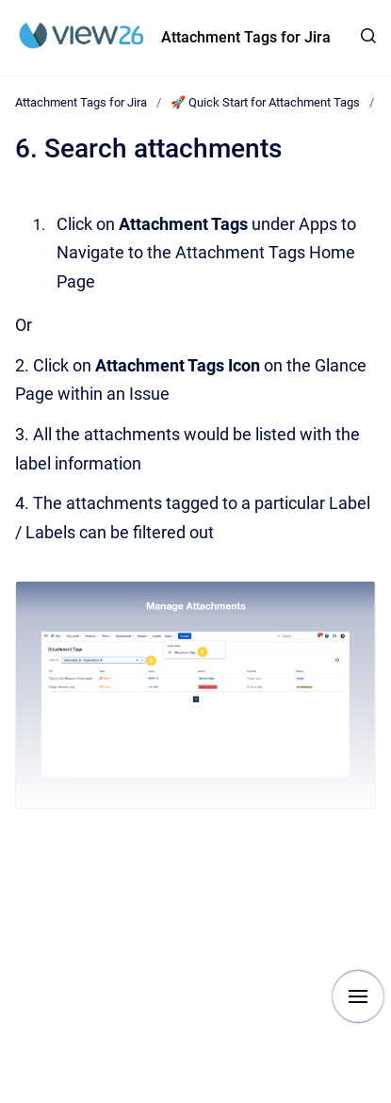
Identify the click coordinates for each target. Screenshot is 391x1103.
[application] (386, 1098)
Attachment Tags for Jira (246, 37)
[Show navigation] (358, 996)
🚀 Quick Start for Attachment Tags (265, 102)
